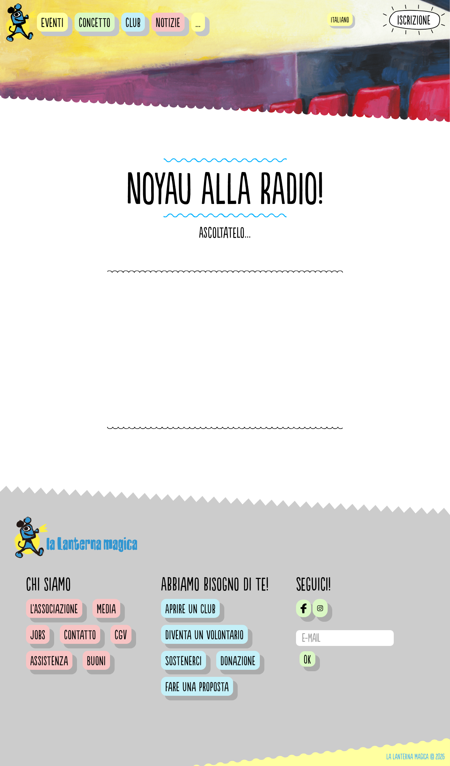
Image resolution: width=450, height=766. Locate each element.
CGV (121, 635)
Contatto (80, 635)
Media (106, 609)
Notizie (168, 23)
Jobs (37, 635)
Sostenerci (183, 661)
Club (133, 23)
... (198, 23)
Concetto (94, 23)
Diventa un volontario (204, 635)
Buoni (96, 661)
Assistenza (49, 661)
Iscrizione (414, 20)
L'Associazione (54, 609)
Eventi (52, 23)
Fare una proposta (197, 687)
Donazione (238, 661)
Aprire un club (190, 609)
